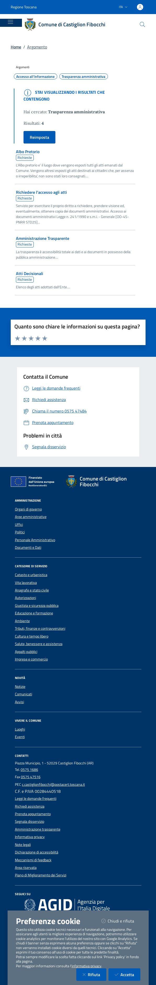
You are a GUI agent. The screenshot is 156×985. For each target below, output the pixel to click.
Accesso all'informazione (35, 76)
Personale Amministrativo (35, 540)
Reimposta (39, 137)
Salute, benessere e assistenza (38, 644)
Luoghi (20, 729)
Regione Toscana (24, 7)
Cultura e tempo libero (31, 636)
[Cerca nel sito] (142, 24)
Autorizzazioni (25, 598)
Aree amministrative (31, 517)
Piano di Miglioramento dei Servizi (40, 875)
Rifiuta (94, 974)
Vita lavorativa (26, 582)
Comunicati (23, 694)
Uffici (19, 524)
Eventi (20, 737)
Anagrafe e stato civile (32, 590)
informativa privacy (86, 966)
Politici (20, 532)
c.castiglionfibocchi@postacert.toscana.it (53, 784)
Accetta (127, 974)
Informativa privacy (30, 837)
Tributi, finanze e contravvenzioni (40, 628)
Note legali (23, 844)
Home (16, 47)
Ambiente (22, 621)
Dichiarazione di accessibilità (36, 852)
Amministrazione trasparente (37, 829)
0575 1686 (29, 769)
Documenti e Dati (28, 547)
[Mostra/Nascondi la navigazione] (10, 22)
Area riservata (26, 867)
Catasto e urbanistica (31, 575)
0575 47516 (31, 777)
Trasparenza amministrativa (83, 76)
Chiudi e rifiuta (120, 921)
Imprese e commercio (31, 659)
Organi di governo (28, 509)
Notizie (20, 686)
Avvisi (19, 702)
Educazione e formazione (34, 613)
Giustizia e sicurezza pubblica (37, 605)
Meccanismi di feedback (33, 860)
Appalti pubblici (26, 651)
